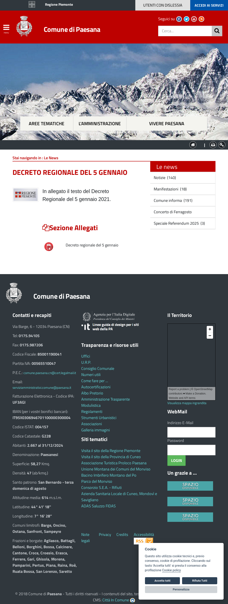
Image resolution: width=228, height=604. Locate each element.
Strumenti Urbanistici (98, 418)
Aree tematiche (46, 123)
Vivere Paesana (166, 123)
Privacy (105, 534)
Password (175, 440)
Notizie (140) (164, 178)
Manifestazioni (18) (170, 189)
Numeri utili (91, 375)
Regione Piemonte (59, 4)
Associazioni (91, 424)
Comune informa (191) (172, 200)
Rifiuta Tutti (199, 580)
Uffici (85, 356)
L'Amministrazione (111, 144)
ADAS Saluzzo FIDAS (98, 506)
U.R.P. (86, 362)
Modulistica (91, 405)
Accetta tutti (162, 580)
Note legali (85, 538)
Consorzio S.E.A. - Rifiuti (101, 487)
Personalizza (181, 589)
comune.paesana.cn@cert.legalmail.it (50, 372)
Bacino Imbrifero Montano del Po (108, 475)
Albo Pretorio (92, 393)
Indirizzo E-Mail (180, 423)
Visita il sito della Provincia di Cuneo (111, 457)
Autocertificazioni (95, 387)
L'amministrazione (100, 123)
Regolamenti (91, 411)
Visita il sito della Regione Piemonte (110, 451)
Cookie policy (171, 570)
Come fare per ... (94, 381)
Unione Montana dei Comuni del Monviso (115, 469)
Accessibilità (144, 534)
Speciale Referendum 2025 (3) (179, 223)
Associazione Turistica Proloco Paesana (114, 463)
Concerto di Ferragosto (172, 212)
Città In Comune (115, 600)
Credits (122, 534)
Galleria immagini (95, 430)
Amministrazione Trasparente (105, 399)
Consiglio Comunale (97, 368)
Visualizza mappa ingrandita (186, 402)
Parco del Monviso (96, 481)
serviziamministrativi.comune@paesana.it (42, 387)
